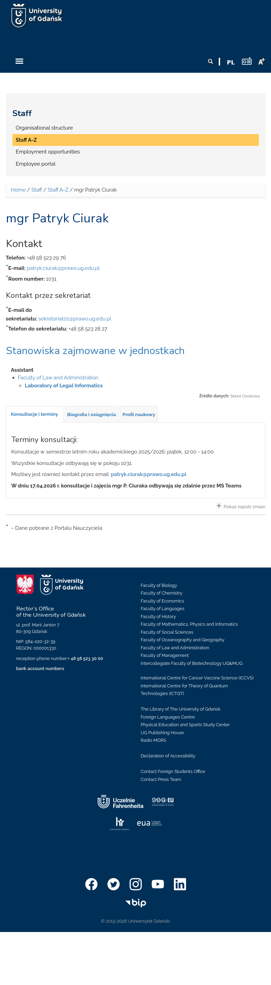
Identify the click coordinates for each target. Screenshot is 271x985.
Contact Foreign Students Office (173, 771)
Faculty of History (158, 616)
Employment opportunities (48, 152)
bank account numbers (40, 668)
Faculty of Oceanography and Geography (183, 639)
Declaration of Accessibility (168, 755)
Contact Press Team (161, 779)
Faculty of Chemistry (161, 593)
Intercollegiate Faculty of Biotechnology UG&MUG (192, 663)
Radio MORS (153, 740)
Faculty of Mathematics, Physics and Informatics (189, 624)
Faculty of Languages (162, 608)
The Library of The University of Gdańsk (180, 709)
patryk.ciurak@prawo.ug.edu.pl (63, 268)
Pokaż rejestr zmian (240, 506)
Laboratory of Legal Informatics (64, 385)
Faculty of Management (165, 655)
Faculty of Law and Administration (58, 378)
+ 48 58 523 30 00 (85, 658)
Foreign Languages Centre (168, 717)
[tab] (34, 414)
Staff (22, 113)
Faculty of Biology (159, 585)
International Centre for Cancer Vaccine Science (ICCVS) (197, 677)
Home (18, 190)
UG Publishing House (162, 732)
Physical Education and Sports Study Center (185, 724)
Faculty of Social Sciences (167, 632)
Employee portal (36, 164)
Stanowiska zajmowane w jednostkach (95, 351)
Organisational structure (44, 128)
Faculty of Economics (162, 601)
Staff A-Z (26, 140)
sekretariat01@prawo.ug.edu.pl (74, 319)
